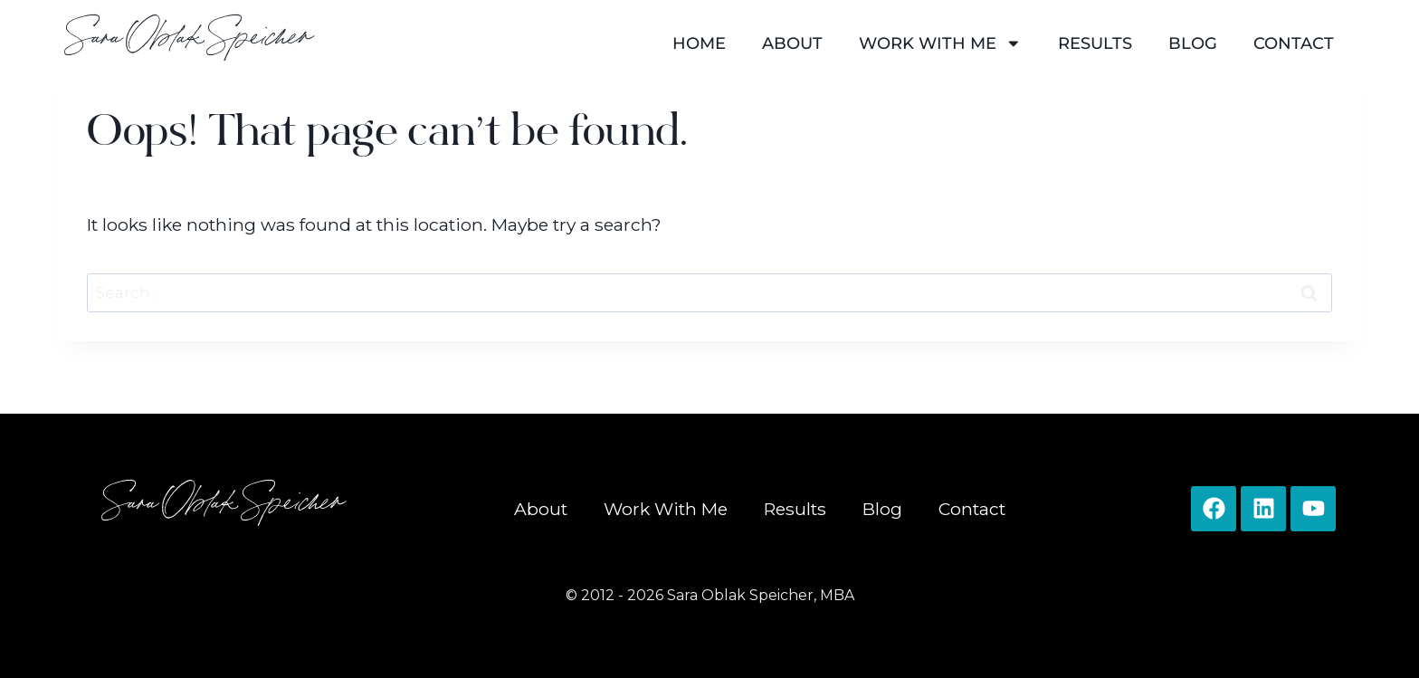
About (792, 43)
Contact (1293, 43)
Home (699, 43)
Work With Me (940, 43)
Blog (1192, 43)
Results (1095, 43)
